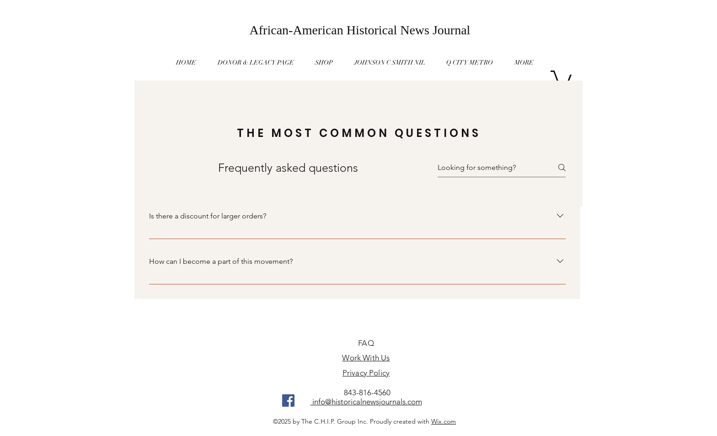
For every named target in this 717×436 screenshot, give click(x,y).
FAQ (366, 343)
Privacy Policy (366, 372)
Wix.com (443, 421)
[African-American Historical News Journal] (360, 30)
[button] (524, 62)
